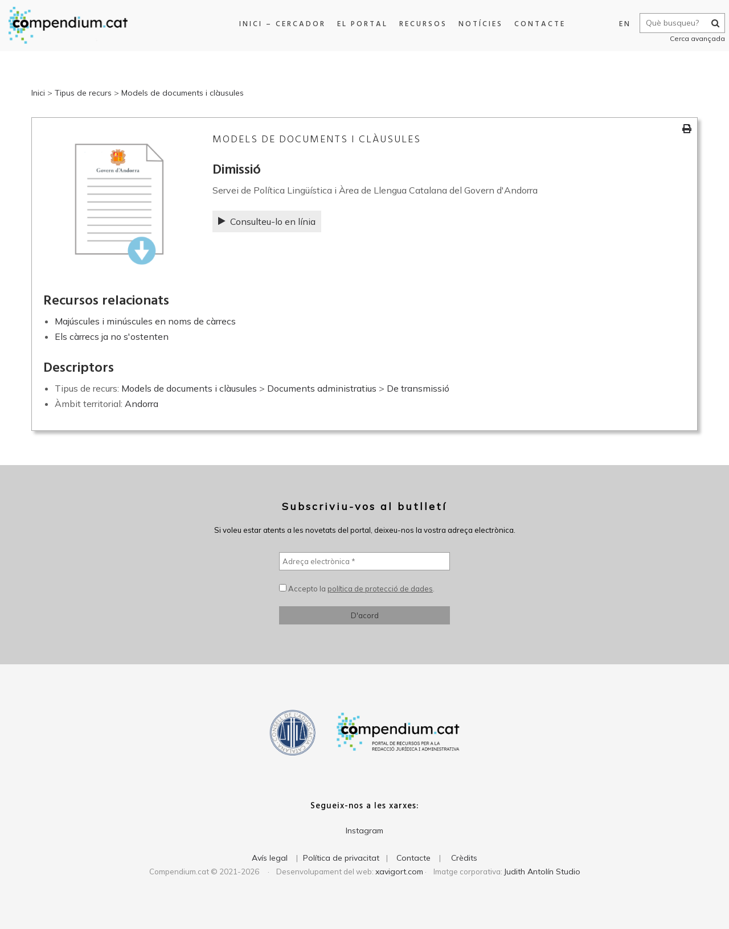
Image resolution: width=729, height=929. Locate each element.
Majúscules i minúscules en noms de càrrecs (145, 321)
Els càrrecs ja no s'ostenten (112, 336)
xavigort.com (399, 871)
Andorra (141, 403)
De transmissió (418, 388)
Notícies (478, 24)
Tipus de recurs (83, 93)
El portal (359, 24)
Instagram (364, 830)
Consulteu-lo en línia (267, 221)
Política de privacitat (341, 858)
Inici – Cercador (279, 24)
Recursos (420, 24)
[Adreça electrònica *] (364, 561)
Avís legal (270, 858)
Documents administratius (321, 388)
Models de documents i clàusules (182, 93)
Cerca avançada (692, 38)
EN (620, 24)
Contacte (537, 24)
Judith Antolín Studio (542, 871)
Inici (38, 93)
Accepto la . (357, 588)
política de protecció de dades (380, 588)
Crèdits (464, 858)
